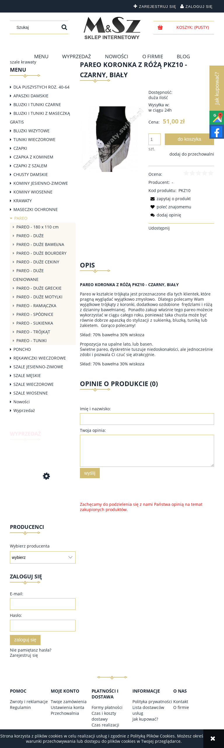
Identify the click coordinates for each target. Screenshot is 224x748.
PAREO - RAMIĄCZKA (36, 305)
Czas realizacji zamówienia (105, 727)
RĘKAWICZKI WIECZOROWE (39, 358)
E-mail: (16, 593)
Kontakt (180, 701)
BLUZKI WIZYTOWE (31, 130)
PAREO (20, 218)
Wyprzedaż (24, 410)
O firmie (181, 707)
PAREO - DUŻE (30, 235)
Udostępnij (159, 228)
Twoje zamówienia (69, 701)
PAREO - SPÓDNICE (34, 314)
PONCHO (22, 349)
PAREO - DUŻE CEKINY (37, 262)
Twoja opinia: (93, 430)
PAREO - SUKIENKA (34, 323)
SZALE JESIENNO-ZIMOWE (38, 366)
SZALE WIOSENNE (30, 393)
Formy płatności (107, 707)
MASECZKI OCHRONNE (35, 209)
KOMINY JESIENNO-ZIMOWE (40, 183)
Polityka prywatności (152, 701)
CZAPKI (20, 148)
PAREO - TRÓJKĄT (33, 332)
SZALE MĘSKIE (27, 375)
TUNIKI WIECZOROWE (34, 139)
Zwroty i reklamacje (29, 701)
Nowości (21, 401)
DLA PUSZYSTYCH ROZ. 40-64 (41, 87)
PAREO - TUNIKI (31, 340)
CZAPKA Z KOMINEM (33, 157)
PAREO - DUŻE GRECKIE (39, 288)
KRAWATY (22, 200)
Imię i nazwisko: (95, 408)
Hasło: (16, 615)
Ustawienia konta (67, 707)
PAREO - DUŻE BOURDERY (41, 253)
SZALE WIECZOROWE (33, 384)
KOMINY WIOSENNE (32, 192)
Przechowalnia (65, 713)
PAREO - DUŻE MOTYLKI (39, 297)
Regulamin (20, 707)
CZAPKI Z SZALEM (30, 165)
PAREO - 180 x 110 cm (37, 227)
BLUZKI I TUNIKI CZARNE (37, 104)
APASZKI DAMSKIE (30, 95)
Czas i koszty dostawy (104, 716)
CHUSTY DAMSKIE (30, 174)
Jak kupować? (145, 719)
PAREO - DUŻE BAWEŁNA (40, 244)
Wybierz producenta (30, 546)
